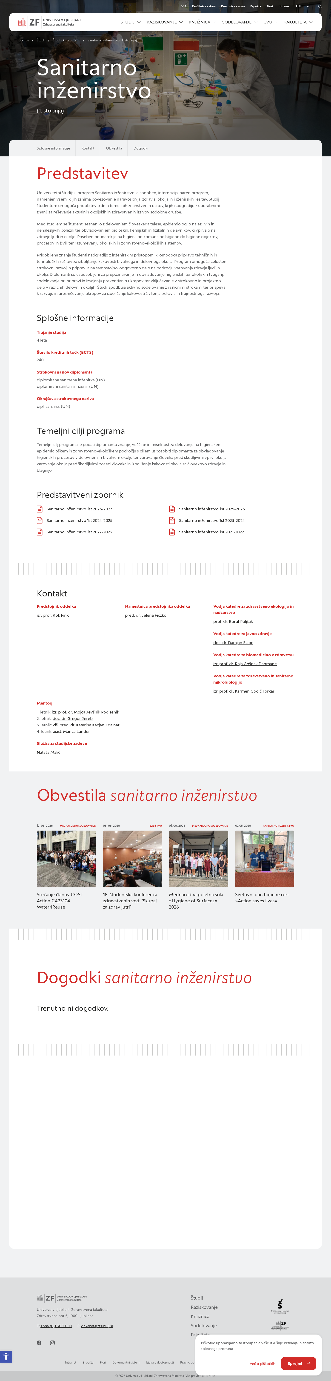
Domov (23, 40)
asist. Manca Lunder (71, 731)
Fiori (270, 6)
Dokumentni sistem (126, 1362)
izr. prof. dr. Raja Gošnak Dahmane (245, 663)
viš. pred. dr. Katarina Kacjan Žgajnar (86, 725)
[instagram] (52, 1343)
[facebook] (39, 1343)
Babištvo (156, 825)
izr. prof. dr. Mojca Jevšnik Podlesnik (85, 712)
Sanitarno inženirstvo (278, 825)
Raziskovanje (204, 1306)
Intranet (284, 6)
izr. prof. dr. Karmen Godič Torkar (243, 691)
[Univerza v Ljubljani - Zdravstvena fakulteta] (49, 22)
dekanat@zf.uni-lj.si (97, 1325)
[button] (130, 22)
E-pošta (255, 6)
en (308, 6)
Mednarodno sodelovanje (78, 825)
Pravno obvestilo (191, 1362)
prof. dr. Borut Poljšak (233, 621)
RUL (298, 6)
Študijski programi (66, 40)
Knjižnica (200, 1315)
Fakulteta (200, 1334)
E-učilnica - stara (204, 6)
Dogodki (141, 148)
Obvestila (114, 148)
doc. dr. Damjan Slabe (233, 642)
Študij (41, 40)
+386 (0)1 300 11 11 (56, 1325)
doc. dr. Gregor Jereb (73, 718)
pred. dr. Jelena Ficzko (145, 615)
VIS (183, 6)
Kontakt (88, 148)
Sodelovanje (204, 1324)
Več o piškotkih (262, 1363)
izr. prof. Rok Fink (53, 615)
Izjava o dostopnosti (160, 1362)
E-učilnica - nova (233, 6)
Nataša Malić (48, 752)
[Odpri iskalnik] (320, 6)
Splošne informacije (53, 148)
